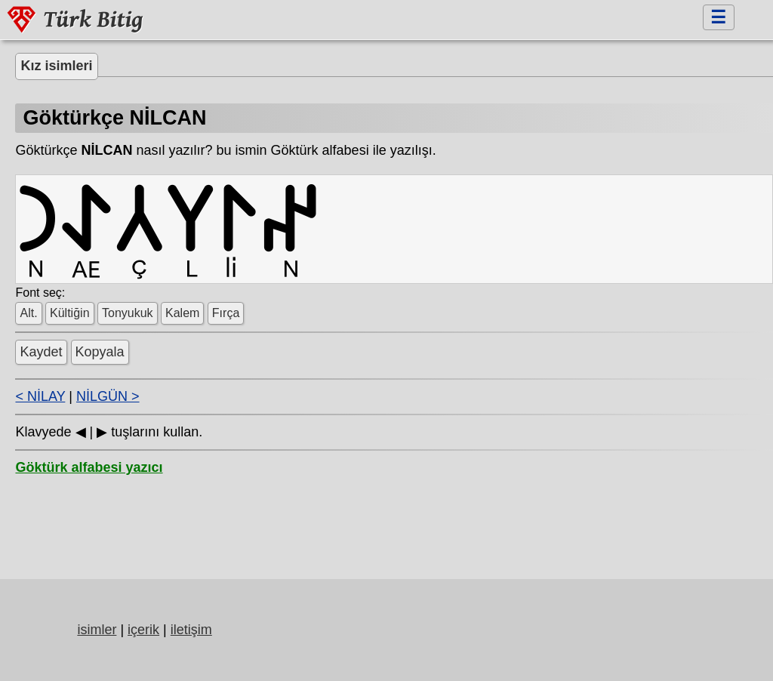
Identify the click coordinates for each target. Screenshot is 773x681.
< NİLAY (40, 396)
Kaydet (41, 351)
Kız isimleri (56, 65)
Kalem (182, 313)
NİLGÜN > (108, 396)
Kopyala (100, 351)
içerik (143, 629)
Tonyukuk (127, 313)
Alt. (28, 313)
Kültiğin (69, 313)
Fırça (225, 313)
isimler (96, 629)
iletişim (191, 629)
